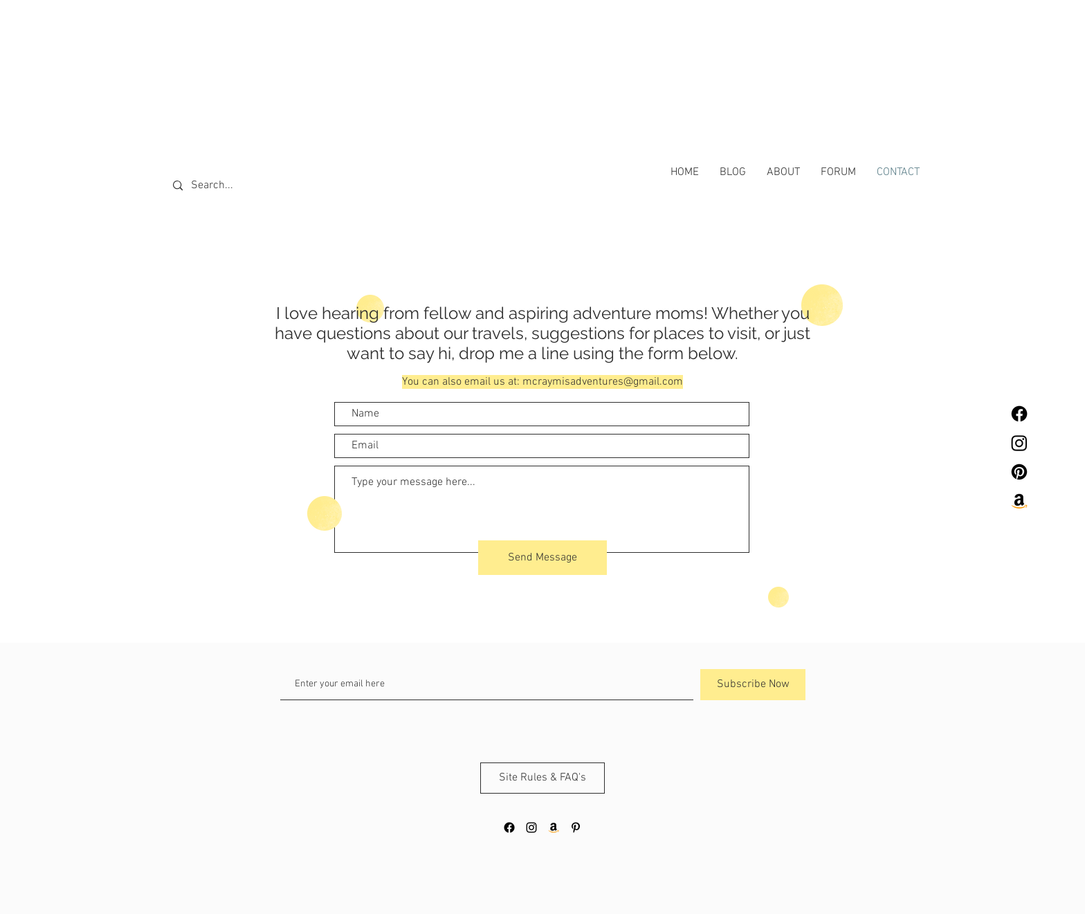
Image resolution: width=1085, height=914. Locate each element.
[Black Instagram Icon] (531, 827)
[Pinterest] (1019, 471)
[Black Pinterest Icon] (576, 827)
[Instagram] (1019, 442)
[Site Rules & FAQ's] (542, 778)
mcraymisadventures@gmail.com (602, 382)
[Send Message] (542, 557)
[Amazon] (1019, 501)
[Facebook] (1019, 413)
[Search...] (234, 185)
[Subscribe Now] (752, 684)
